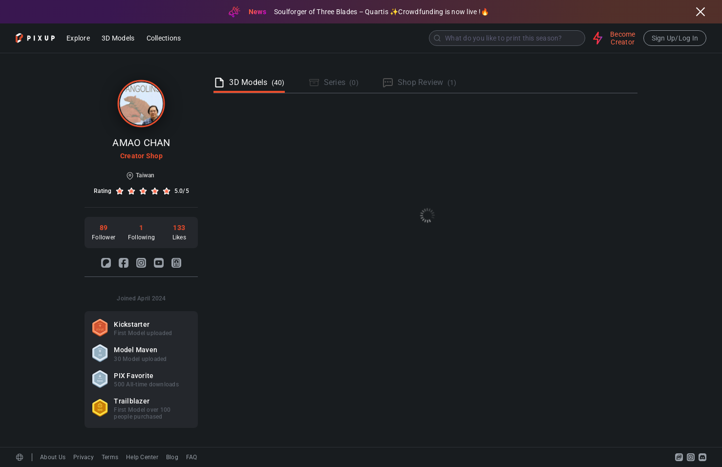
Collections (164, 38)
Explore (78, 38)
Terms (110, 457)
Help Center (142, 457)
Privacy (83, 457)
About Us (52, 457)
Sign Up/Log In (675, 38)
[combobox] (388, 38)
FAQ (191, 457)
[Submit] (437, 38)
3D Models (118, 38)
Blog (172, 457)
